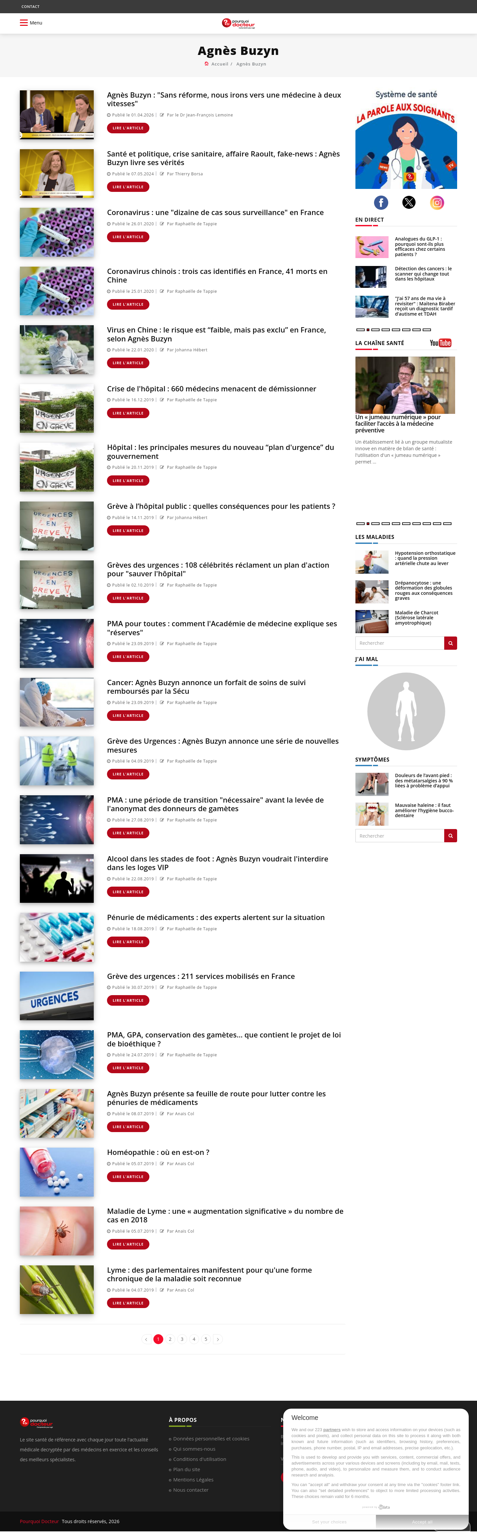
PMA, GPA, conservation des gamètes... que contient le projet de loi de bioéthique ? (223, 1038)
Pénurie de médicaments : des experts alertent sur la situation (208, 921)
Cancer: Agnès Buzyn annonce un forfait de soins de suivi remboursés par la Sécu (216, 686)
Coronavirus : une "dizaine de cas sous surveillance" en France (225, 211)
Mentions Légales (193, 1479)
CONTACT (30, 6)
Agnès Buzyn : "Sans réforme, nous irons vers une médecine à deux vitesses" (225, 99)
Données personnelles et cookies (211, 1438)
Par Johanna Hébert (183, 350)
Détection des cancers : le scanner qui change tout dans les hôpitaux (423, 273)
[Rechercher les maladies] (450, 643)
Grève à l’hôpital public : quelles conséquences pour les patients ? (212, 510)
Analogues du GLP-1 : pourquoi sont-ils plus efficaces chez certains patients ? (420, 246)
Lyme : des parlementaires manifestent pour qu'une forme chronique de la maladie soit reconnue (219, 1274)
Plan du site (186, 1469)
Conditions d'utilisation (199, 1459)
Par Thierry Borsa (180, 174)
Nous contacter (191, 1489)
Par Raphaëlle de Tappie (187, 224)
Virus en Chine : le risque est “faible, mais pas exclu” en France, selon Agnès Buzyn (212, 333)
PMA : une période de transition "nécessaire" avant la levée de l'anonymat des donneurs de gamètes (225, 803)
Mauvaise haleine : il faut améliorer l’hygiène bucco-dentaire (424, 810)
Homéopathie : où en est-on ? (163, 1151)
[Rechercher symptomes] (450, 835)
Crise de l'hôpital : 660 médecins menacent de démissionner (221, 388)
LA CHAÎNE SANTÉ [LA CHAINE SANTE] (379, 343)
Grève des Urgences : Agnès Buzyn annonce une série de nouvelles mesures (214, 745)
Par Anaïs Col (176, 1114)
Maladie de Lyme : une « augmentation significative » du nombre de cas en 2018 (214, 1215)
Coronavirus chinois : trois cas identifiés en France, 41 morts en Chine (222, 275)
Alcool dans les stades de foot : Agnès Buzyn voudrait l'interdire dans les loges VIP (208, 862)
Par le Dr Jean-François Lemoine (195, 115)
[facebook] (383, 203)
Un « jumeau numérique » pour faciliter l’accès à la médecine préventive (398, 423)
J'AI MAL (366, 659)
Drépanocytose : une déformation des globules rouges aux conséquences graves (424, 590)
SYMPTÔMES (372, 759)
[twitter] (411, 202)
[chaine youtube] (443, 345)
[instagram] (439, 203)
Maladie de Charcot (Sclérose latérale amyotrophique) (417, 617)
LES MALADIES (375, 537)
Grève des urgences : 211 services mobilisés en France (210, 975)
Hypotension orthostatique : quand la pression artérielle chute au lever (425, 558)
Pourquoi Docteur (40, 1521)
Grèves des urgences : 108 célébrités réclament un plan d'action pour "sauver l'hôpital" (212, 569)
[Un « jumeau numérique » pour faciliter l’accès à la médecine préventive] (406, 385)
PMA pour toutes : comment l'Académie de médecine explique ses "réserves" (225, 627)
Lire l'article (128, 127)
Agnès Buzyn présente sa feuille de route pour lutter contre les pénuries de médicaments (220, 1097)
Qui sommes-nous (194, 1448)
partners (332, 1429)
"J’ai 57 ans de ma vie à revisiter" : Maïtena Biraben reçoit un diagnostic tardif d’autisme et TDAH (425, 306)
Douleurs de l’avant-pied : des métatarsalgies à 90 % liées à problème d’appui (424, 780)
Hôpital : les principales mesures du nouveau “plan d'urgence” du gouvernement (225, 451)
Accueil (220, 64)
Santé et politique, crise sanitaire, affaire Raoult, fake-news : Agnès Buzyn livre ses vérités (222, 157)
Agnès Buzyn (252, 64)
